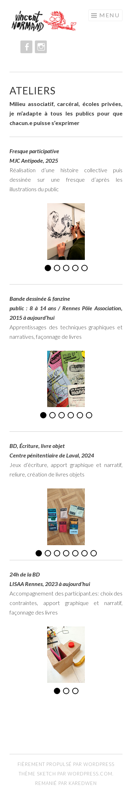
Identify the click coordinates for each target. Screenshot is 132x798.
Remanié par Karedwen (66, 783)
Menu (109, 15)
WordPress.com (90, 774)
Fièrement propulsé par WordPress (66, 764)
